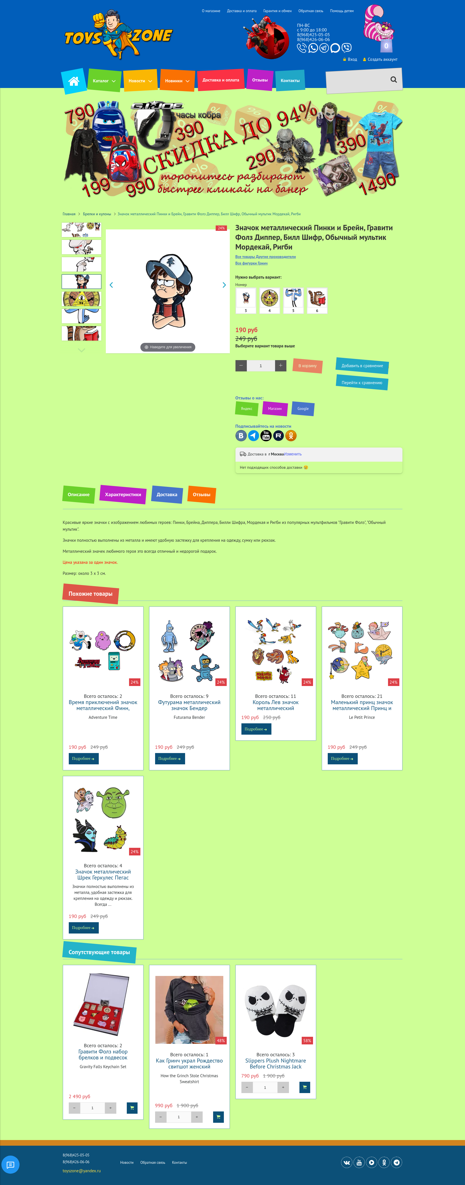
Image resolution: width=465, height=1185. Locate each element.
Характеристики (123, 494)
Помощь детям (341, 10)
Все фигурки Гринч (251, 263)
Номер (241, 284)
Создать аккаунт (380, 59)
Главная (69, 213)
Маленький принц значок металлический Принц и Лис (362, 708)
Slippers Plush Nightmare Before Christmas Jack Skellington (275, 1066)
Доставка (167, 494)
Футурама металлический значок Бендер (189, 705)
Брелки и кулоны (97, 213)
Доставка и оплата (241, 10)
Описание (79, 494)
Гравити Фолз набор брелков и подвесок (103, 1054)
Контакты (290, 80)
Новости (137, 80)
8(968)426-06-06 (313, 39)
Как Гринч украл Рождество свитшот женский (189, 1063)
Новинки (174, 80)
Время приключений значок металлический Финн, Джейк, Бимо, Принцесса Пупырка (103, 711)
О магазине (211, 10)
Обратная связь (310, 10)
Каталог (101, 80)
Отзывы (260, 80)
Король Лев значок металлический (276, 705)
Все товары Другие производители (265, 256)
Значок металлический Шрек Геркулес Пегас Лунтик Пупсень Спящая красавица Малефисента (103, 880)
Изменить (293, 454)
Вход (350, 59)
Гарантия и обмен (277, 10)
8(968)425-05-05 (313, 34)
